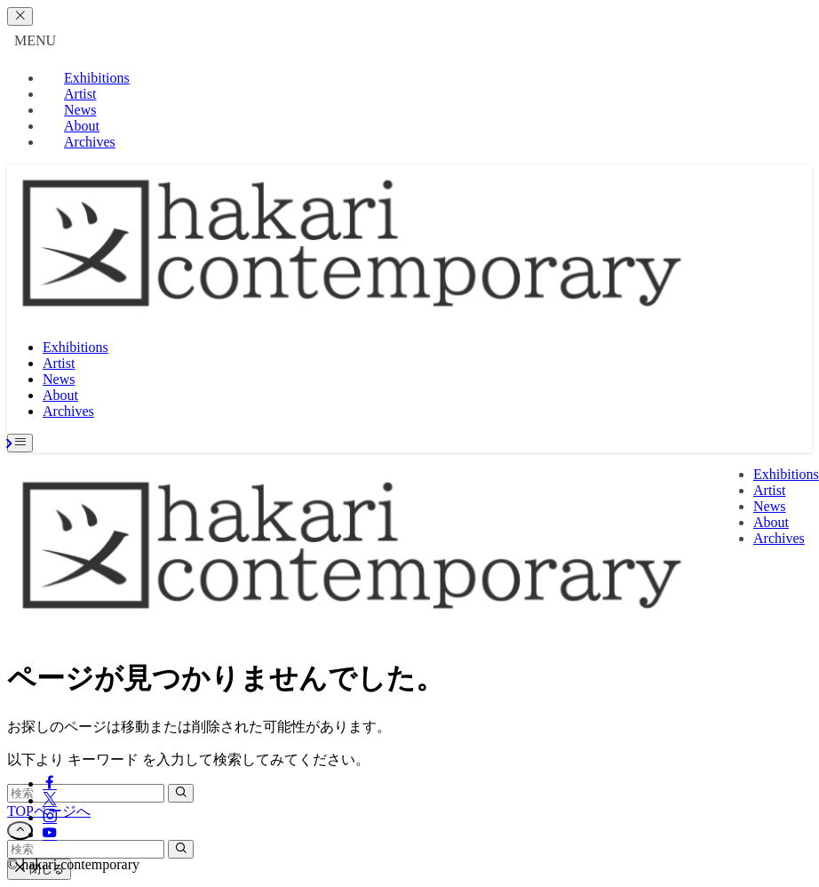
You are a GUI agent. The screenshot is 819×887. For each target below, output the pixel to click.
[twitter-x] (50, 800)
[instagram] (50, 817)
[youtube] (50, 834)
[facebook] (50, 783)
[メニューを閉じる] (20, 16)
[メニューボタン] (20, 443)
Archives (89, 141)
